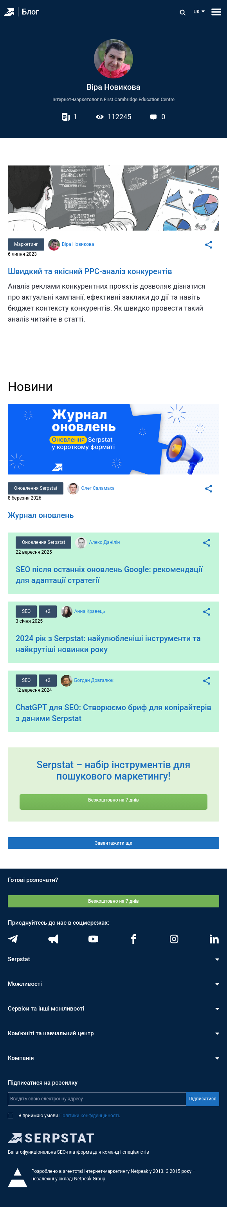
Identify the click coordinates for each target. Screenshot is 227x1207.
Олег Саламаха (97, 488)
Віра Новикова (78, 244)
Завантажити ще (113, 843)
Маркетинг (26, 244)
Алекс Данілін (104, 542)
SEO (26, 611)
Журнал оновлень (41, 515)
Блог (30, 11)
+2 (47, 611)
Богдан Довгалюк (94, 680)
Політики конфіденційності (89, 1115)
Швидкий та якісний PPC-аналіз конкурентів (90, 271)
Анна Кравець (89, 611)
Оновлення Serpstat (35, 488)
